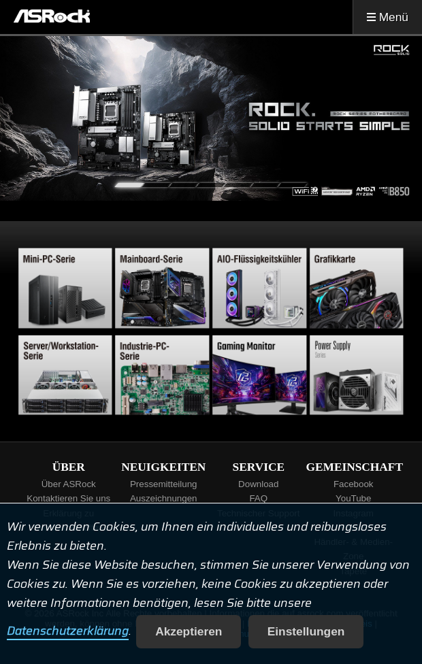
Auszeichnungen (163, 498)
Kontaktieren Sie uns (68, 498)
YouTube (353, 498)
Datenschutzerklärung (68, 631)
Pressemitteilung (163, 484)
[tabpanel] (211, 118)
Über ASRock (69, 484)
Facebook (354, 484)
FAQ (258, 498)
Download (258, 484)
